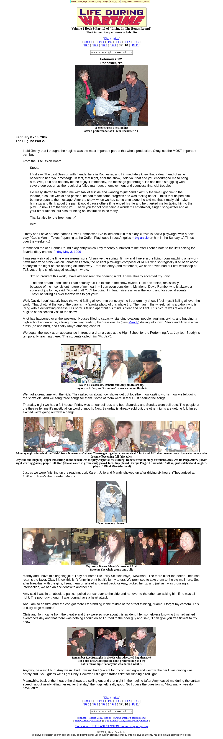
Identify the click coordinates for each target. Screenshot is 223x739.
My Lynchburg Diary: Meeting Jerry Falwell (126, 720)
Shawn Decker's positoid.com (129, 718)
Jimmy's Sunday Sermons (88, 720)
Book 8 (88, 41)
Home (74, 1)
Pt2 (110, 41)
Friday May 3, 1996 (67, 252)
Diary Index (111, 38)
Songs (105, 1)
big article (142, 237)
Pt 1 (101, 41)
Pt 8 (104, 45)
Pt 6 (86, 45)
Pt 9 (113, 45)
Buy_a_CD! (115, 1)
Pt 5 (136, 41)
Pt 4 (127, 41)
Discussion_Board (141, 1)
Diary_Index (126, 1)
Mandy (133, 322)
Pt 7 (95, 45)
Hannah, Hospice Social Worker (94, 718)
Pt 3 (118, 41)
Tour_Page (83, 1)
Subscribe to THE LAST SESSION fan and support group (111, 726)
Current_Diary (95, 1)
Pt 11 (135, 45)
